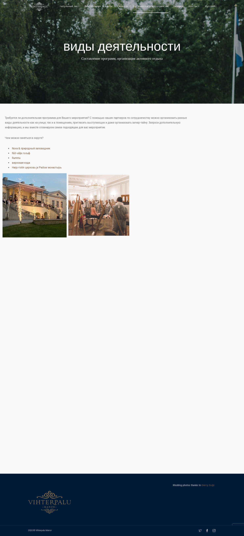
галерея (179, 6)
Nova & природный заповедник (31, 148)
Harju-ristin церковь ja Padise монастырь (37, 167)
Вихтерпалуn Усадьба (98, 6)
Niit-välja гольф (21, 153)
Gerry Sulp (208, 485)
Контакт (194, 6)
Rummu (16, 158)
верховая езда (21, 162)
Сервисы (122, 6)
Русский (210, 6)
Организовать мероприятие (151, 6)
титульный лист (70, 6)
